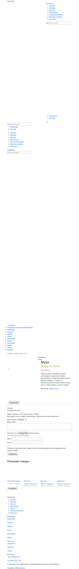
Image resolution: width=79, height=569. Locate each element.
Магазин (52, 8)
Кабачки (10, 350)
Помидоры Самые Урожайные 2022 (20, 327)
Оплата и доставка (56, 14)
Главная (52, 6)
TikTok (9, 551)
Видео (12, 508)
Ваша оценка (12, 420)
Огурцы (10, 332)
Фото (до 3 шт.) (12, 433)
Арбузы (10, 334)
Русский (52, 118)
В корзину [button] (12, 488)
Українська (53, 116)
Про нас (52, 10)
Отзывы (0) (14, 403)
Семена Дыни (18, 353)
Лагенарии (11, 343)
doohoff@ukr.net (13, 557)
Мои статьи (53, 12)
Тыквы (9, 347)
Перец (9, 341)
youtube (10, 547)
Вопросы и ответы (55, 17)
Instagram (11, 543)
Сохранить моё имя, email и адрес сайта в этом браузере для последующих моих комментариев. (36, 449)
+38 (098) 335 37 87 (14, 560)
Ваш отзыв (11, 422)
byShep (22, 568)
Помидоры (11, 330)
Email (9, 442)
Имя (9, 439)
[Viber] (57, 35)
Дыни (9, 336)
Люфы (9, 345)
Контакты (52, 19)
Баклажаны (11, 338)
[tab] (14, 403)
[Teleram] (59, 59)
